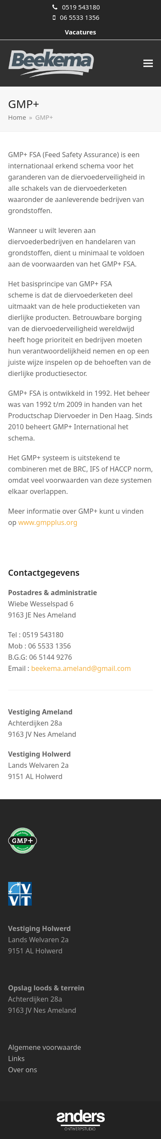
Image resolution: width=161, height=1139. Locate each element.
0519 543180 (81, 7)
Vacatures (80, 32)
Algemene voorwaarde (44, 1047)
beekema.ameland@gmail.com (81, 668)
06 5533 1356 (79, 17)
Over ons (22, 1069)
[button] (148, 63)
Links (16, 1058)
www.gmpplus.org (47, 522)
